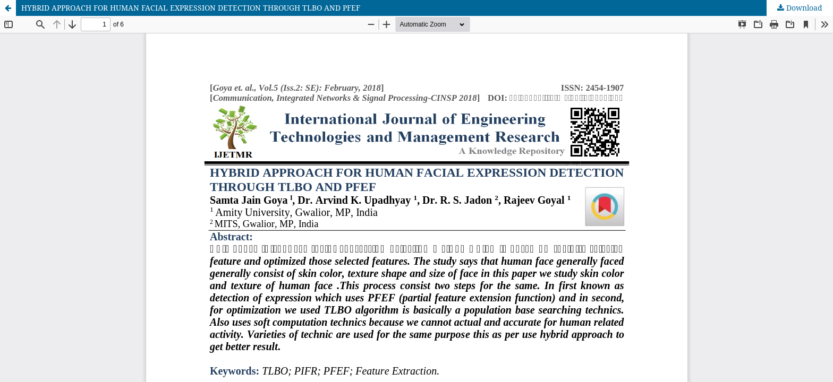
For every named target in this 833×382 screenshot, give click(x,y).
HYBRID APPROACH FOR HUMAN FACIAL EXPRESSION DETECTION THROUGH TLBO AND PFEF (190, 8)
